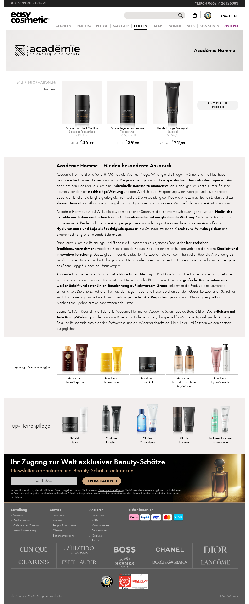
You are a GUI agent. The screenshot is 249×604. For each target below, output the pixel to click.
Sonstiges (209, 26)
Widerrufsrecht (100, 525)
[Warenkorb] (194, 15)
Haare (158, 26)
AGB (95, 520)
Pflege (102, 26)
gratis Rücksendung (24, 530)
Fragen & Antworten (64, 525)
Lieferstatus (59, 515)
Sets (191, 26)
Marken (63, 26)
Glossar (57, 530)
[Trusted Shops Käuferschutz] (207, 15)
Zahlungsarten (21, 520)
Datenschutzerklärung (111, 490)
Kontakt (57, 520)
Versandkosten (54, 596)
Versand (18, 515)
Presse (95, 540)
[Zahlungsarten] (183, 516)
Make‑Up (121, 26)
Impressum (98, 515)
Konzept (50, 89)
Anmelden (229, 16)
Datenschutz (99, 530)
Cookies (97, 535)
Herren (140, 26)
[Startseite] (12, 3)
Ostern (231, 26)
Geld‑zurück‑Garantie (26, 525)
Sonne (175, 26)
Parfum (84, 26)
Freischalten (100, 481)
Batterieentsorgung (64, 535)
